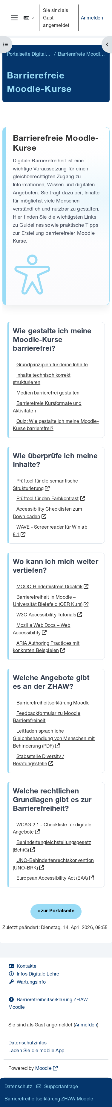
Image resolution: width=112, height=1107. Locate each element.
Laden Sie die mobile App (36, 1050)
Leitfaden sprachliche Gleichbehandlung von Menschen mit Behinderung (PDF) (54, 738)
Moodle (43, 1068)
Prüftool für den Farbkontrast (47, 498)
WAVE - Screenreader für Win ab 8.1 (50, 530)
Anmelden (92, 17)
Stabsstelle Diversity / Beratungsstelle (38, 759)
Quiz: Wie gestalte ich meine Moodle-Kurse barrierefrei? (56, 424)
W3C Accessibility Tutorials (46, 614)
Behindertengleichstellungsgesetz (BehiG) (52, 845)
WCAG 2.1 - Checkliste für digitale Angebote (52, 828)
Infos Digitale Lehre (33, 973)
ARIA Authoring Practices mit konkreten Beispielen (46, 646)
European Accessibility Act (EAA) (52, 878)
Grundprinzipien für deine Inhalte (52, 364)
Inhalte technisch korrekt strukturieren (41, 378)
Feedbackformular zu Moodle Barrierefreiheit (46, 716)
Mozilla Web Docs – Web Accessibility (41, 628)
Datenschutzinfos (27, 1042)
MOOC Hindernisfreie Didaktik (49, 586)
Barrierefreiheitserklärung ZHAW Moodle (48, 1098)
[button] (29, 18)
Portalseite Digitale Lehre (29, 54)
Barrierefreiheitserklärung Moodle (53, 702)
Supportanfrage (57, 1086)
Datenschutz (18, 1086)
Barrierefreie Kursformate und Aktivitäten (47, 406)
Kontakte (22, 966)
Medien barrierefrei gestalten (48, 392)
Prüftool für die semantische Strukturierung (45, 484)
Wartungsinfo (27, 981)
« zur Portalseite (56, 911)
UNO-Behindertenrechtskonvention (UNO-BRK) (53, 863)
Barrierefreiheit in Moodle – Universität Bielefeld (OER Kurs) (47, 600)
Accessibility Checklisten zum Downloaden (47, 512)
